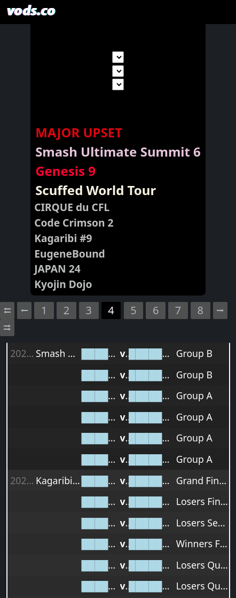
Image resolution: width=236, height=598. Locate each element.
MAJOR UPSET (78, 132)
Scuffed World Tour (95, 190)
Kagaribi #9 (63, 238)
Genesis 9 (65, 171)
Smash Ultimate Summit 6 (118, 151)
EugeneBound (69, 253)
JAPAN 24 (57, 268)
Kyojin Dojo (63, 284)
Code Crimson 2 (73, 222)
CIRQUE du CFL (71, 207)
